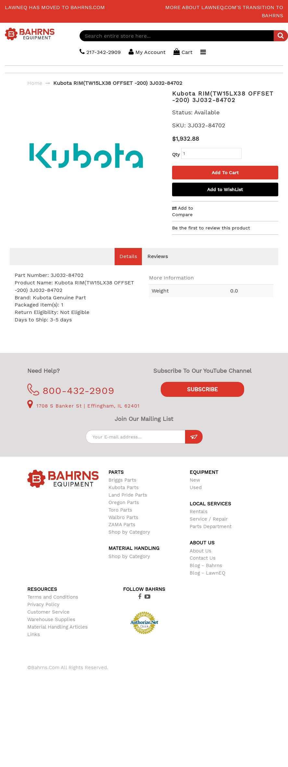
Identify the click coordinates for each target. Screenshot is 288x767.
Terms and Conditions (52, 607)
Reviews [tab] (157, 266)
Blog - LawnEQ (207, 583)
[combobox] (184, 35)
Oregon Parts (123, 512)
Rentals (198, 521)
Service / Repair (209, 529)
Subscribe (202, 399)
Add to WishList (225, 189)
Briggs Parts (122, 490)
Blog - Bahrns (206, 575)
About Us (200, 561)
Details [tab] (128, 266)
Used (196, 497)
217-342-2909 (100, 51)
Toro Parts (120, 520)
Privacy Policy (43, 614)
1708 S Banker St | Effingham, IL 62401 (83, 416)
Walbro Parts (123, 527)
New (195, 490)
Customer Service (48, 622)
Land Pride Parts (127, 505)
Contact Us (203, 568)
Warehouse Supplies (51, 629)
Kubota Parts (123, 497)
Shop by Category (129, 542)
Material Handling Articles (57, 637)
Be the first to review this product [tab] (211, 227)
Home (34, 83)
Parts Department (211, 536)
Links (33, 644)
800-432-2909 (71, 400)
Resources (42, 599)
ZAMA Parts (121, 534)
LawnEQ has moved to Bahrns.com (55, 7)
